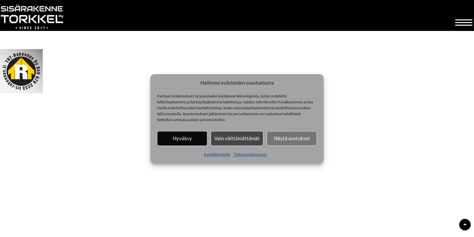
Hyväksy (182, 138)
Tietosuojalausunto (250, 154)
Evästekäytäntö (217, 154)
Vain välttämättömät (237, 138)
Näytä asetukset (292, 138)
